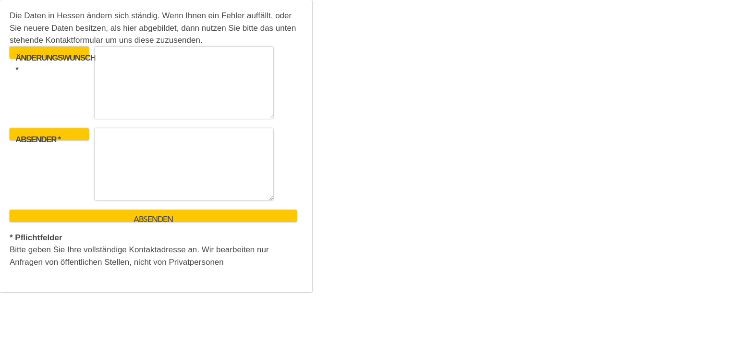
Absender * (38, 137)
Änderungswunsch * (52, 56)
